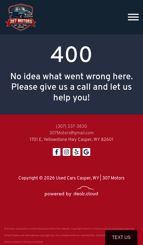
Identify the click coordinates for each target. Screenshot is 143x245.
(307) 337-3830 (71, 126)
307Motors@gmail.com (71, 133)
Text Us (121, 237)
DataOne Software (92, 228)
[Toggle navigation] (133, 17)
